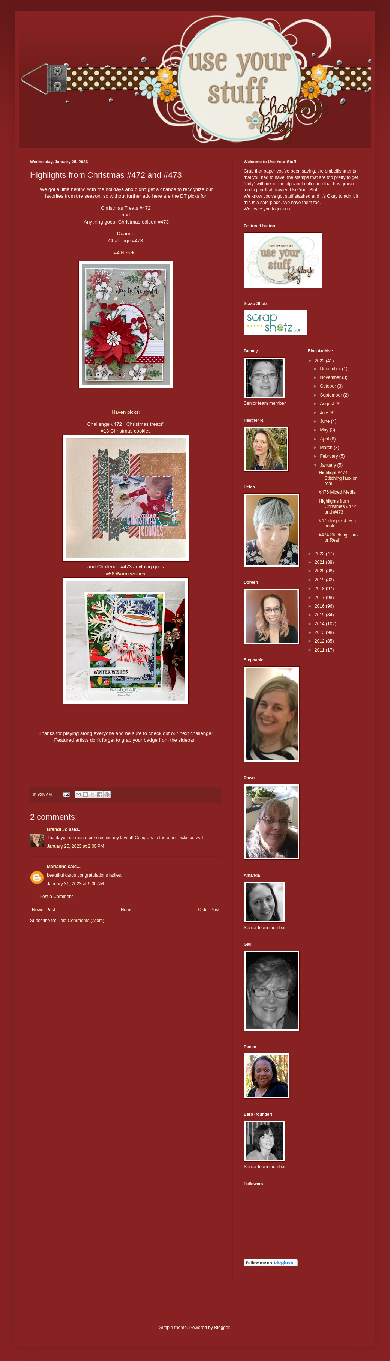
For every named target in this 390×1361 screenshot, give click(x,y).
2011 (320, 650)
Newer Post (43, 909)
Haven (118, 412)
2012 (320, 641)
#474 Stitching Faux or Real (338, 537)
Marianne (57, 866)
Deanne (125, 233)
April (325, 439)
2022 (320, 553)
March (327, 447)
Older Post (208, 909)
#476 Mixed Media (337, 492)
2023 (320, 361)
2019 (320, 580)
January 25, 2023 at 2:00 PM (75, 846)
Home (127, 909)
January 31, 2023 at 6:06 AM (75, 883)
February (329, 456)
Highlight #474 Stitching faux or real (338, 478)
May (325, 430)
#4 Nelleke (125, 252)
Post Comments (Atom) (80, 920)
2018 (320, 588)
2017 (320, 597)
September (331, 395)
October (328, 386)
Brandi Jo (58, 829)
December (331, 368)
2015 (320, 614)
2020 (320, 571)
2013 (320, 632)
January (328, 465)
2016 (320, 606)
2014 (320, 623)
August (327, 403)
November (331, 377)
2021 (320, 562)
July (324, 412)
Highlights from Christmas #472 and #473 (337, 507)
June (325, 421)
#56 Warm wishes (125, 574)
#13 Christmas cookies (125, 431)
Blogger (222, 1327)
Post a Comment (56, 896)
